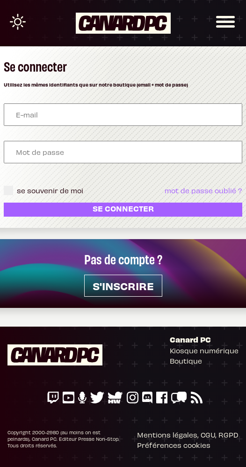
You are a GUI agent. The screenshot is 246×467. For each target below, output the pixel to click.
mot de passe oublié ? (203, 190)
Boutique (186, 361)
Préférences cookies (173, 445)
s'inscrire (123, 285)
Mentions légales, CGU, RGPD (188, 435)
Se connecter (123, 208)
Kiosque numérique (204, 350)
